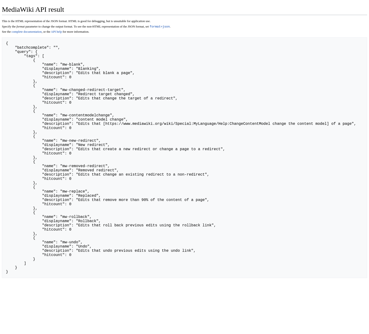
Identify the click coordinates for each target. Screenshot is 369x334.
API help (56, 32)
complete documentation (27, 32)
